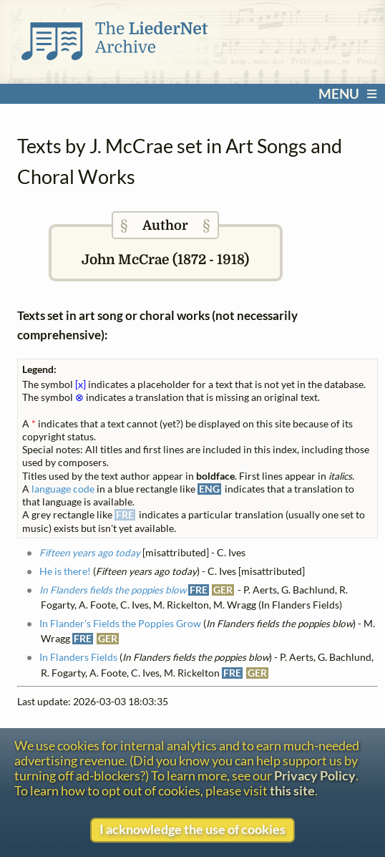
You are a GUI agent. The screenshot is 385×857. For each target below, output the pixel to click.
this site (292, 790)
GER (223, 590)
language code (62, 489)
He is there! (65, 571)
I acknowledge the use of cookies (192, 829)
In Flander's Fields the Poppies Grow (120, 623)
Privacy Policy (315, 775)
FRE (199, 590)
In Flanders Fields (78, 657)
